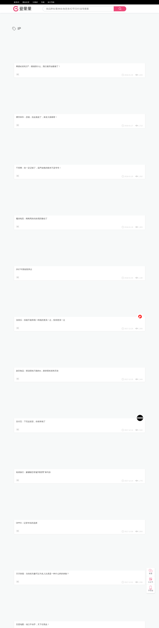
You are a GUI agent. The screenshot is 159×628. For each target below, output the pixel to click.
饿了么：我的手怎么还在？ (72, 261)
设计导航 (51, 2)
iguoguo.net (93, 623)
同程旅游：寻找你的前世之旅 (26, 358)
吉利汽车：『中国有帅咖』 (72, 407)
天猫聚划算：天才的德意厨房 (26, 261)
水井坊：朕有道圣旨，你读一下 (120, 455)
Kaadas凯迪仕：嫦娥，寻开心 (119, 309)
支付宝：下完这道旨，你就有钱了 (74, 164)
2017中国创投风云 (68, 115)
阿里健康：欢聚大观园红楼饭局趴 (28, 309)
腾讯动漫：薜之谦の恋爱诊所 (73, 504)
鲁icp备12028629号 (107, 623)
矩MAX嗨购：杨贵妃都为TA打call (74, 309)
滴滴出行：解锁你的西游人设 (73, 358)
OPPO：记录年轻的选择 (24, 212)
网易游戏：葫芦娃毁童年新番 (119, 261)
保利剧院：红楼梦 (68, 455)
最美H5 (16, 2)
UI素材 (35, 2)
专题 (42, 2)
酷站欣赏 (26, 2)
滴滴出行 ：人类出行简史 (117, 358)
